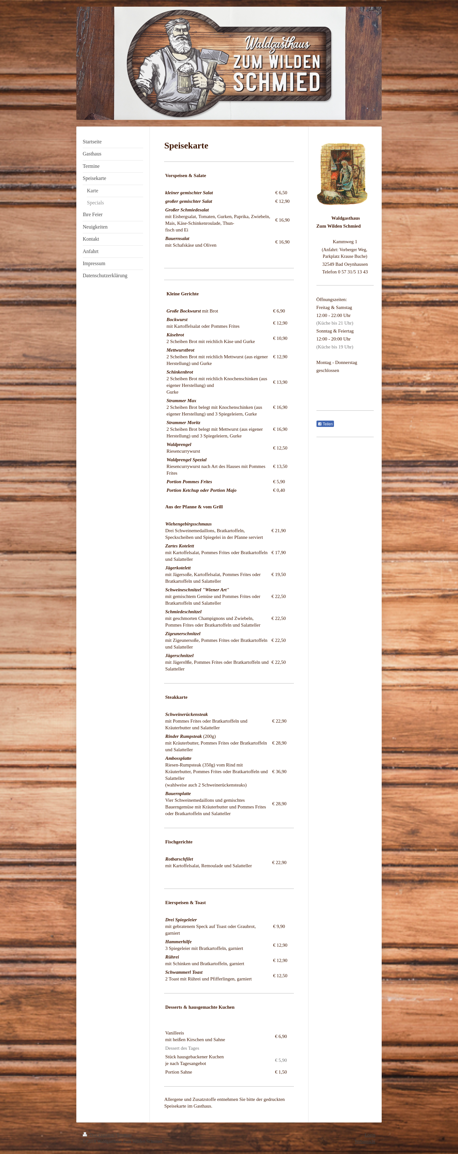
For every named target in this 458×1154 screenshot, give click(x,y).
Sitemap (124, 1135)
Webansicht (365, 1141)
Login (370, 1135)
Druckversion (99, 1135)
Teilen (325, 424)
